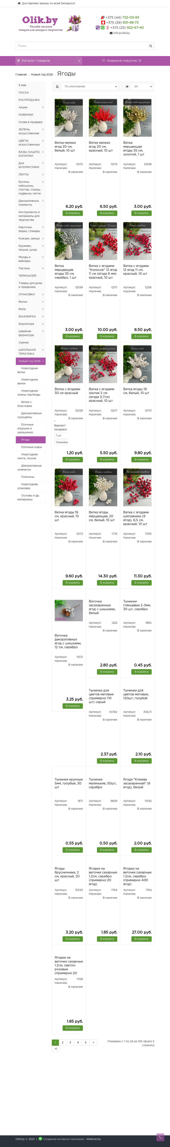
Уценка (24, 342)
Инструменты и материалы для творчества (29, 216)
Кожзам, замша (29, 238)
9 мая (22, 85)
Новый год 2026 (42, 75)
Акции (23, 107)
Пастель (24, 268)
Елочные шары (31, 447)
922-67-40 (127, 27)
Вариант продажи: (60, 427)
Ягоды (25, 440)
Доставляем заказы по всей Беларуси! (46, 3)
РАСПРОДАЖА (29, 100)
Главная (21, 75)
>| (56, 1096)
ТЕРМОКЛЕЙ (27, 276)
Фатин (23, 302)
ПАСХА (24, 93)
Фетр (22, 309)
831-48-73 (122, 22)
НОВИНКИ (26, 115)
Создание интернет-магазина (63, 1139)
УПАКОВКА (27, 294)
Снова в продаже (30, 122)
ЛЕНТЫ (24, 174)
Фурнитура (26, 324)
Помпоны (27, 477)
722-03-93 (122, 17)
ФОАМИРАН (27, 316)
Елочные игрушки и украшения (25, 429)
